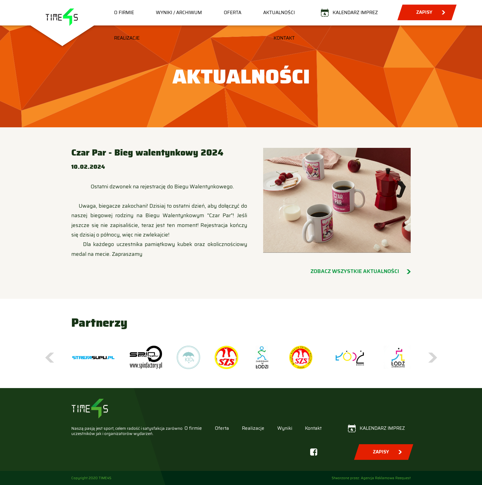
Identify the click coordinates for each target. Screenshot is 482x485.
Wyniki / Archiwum (179, 12)
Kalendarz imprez (355, 12)
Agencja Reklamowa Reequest (386, 478)
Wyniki (284, 428)
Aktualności (279, 12)
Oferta (232, 12)
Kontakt (284, 38)
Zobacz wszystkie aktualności (354, 271)
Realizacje (127, 38)
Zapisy (424, 12)
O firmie (124, 12)
